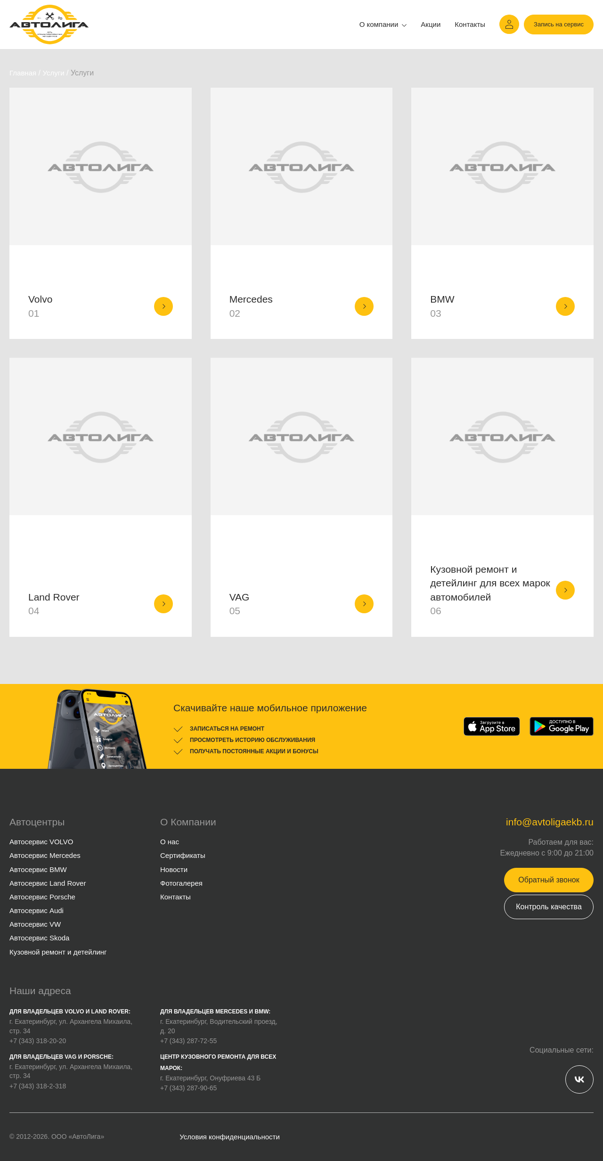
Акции (430, 24)
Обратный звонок (548, 880)
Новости (173, 869)
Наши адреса (40, 990)
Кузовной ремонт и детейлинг (58, 952)
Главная (22, 73)
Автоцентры (37, 821)
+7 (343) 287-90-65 (188, 1088)
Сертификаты (182, 855)
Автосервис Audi (36, 910)
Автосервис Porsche (42, 897)
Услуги (53, 73)
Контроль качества (549, 907)
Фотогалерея (181, 883)
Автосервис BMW (38, 869)
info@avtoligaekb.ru (550, 821)
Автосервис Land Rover (47, 883)
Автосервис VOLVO (41, 842)
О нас (169, 842)
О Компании (188, 821)
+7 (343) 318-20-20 (37, 1041)
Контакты (470, 24)
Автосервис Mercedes (45, 855)
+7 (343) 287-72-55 (188, 1041)
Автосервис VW (35, 924)
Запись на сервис (559, 24)
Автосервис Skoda (39, 938)
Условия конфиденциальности (229, 1137)
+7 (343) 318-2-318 (37, 1086)
